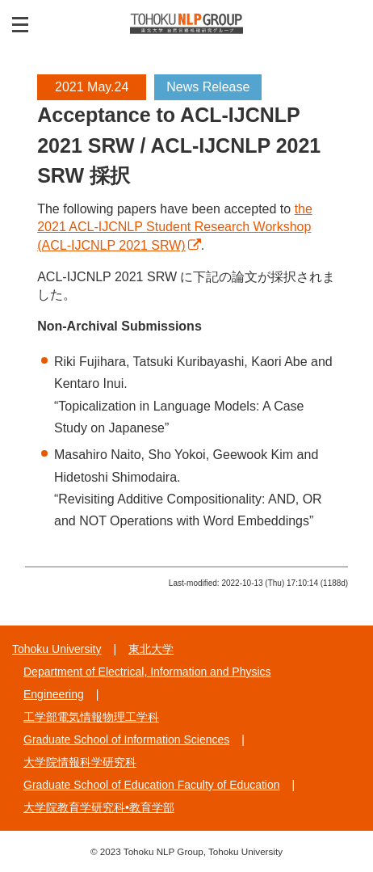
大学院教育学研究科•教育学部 (98, 807)
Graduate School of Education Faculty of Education (151, 784)
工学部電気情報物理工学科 (91, 716)
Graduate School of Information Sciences (126, 739)
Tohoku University (57, 648)
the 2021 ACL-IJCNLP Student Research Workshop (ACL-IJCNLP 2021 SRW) (174, 227)
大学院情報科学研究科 (79, 762)
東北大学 (151, 648)
